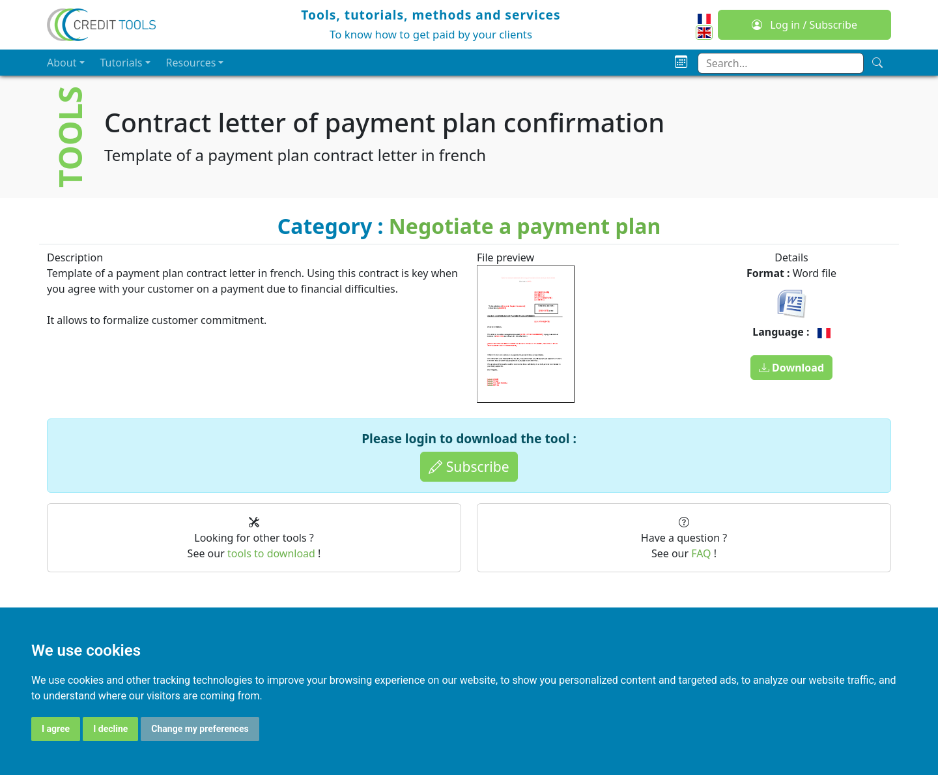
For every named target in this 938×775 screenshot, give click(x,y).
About (61, 62)
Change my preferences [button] (199, 729)
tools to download (271, 553)
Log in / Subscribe (804, 25)
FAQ (701, 553)
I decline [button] (110, 729)
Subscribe (469, 466)
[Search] (877, 62)
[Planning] (681, 62)
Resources (191, 62)
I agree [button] (56, 729)
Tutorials (121, 62)
